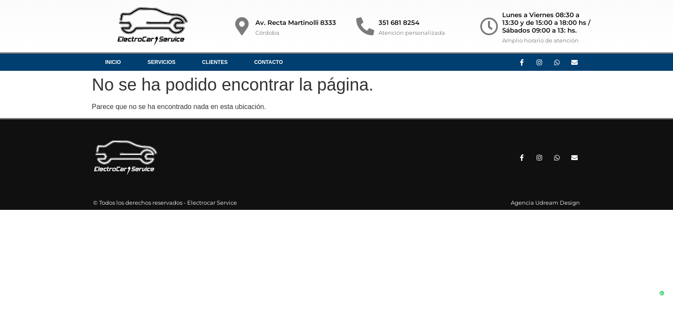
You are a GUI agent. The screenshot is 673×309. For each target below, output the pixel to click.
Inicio (113, 62)
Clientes (214, 62)
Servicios (162, 62)
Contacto (268, 62)
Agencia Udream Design (545, 202)
